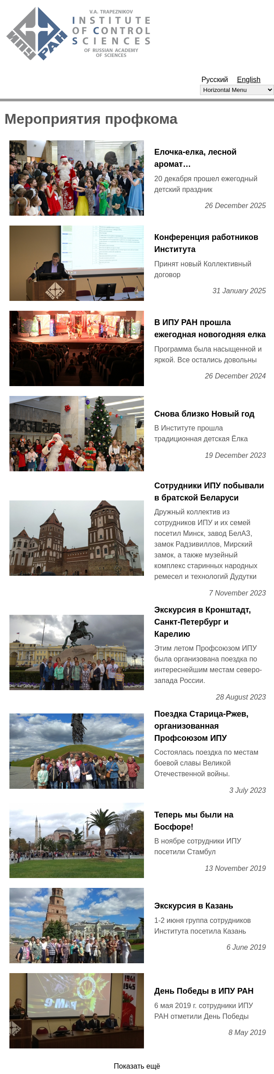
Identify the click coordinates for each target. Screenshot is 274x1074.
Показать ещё (137, 1066)
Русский (214, 79)
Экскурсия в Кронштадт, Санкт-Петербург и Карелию (202, 622)
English (249, 79)
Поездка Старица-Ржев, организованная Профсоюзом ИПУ (201, 726)
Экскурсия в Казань (193, 905)
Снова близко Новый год (204, 413)
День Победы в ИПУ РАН (203, 991)
